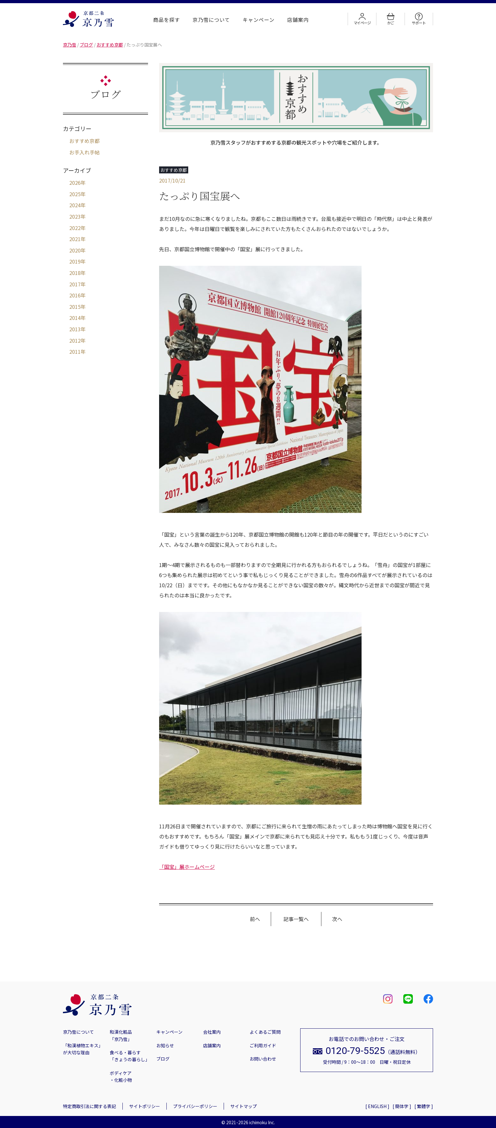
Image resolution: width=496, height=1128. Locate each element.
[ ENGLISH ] (377, 1106)
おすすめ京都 (84, 141)
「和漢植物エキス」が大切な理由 (83, 1049)
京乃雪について (211, 19)
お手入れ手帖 (84, 152)
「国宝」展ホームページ (187, 866)
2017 (75, 284)
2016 (75, 295)
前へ (255, 919)
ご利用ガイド (263, 1045)
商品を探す (166, 19)
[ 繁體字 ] (423, 1106)
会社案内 (212, 1032)
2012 (75, 340)
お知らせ (165, 1045)
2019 (75, 261)
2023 (75, 216)
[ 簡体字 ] (402, 1106)
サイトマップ (243, 1106)
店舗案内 (298, 19)
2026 (75, 182)
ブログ (163, 1059)
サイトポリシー (144, 1106)
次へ (337, 919)
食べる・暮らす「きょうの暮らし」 (130, 1056)
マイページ (362, 19)
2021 (75, 239)
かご (390, 19)
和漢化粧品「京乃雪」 (121, 1035)
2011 (75, 351)
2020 (75, 250)
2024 (75, 205)
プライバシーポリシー (195, 1106)
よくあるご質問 (265, 1032)
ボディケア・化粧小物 (121, 1076)
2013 (75, 329)
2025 (75, 194)
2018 (75, 273)
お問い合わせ (263, 1059)
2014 (75, 317)
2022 (75, 228)
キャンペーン (259, 19)
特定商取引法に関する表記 (89, 1106)
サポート (418, 19)
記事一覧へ (296, 919)
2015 (75, 306)
